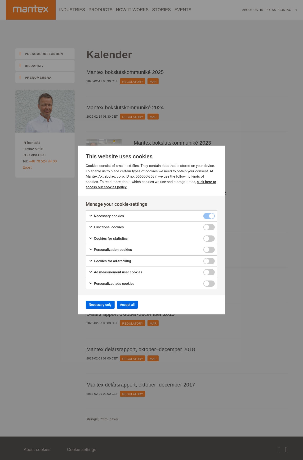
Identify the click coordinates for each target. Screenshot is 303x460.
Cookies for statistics (108, 237)
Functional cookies (106, 225)
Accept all (137, 304)
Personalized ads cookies (111, 282)
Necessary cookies (106, 214)
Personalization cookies (110, 248)
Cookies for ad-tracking (110, 259)
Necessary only (103, 304)
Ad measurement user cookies (115, 270)
